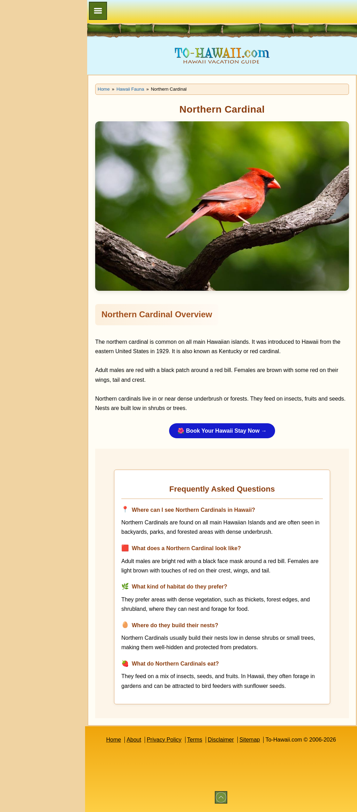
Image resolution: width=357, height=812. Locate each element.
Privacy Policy (164, 740)
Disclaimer (221, 740)
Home (113, 740)
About (134, 740)
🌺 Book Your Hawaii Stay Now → (222, 431)
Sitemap (250, 740)
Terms (195, 740)
